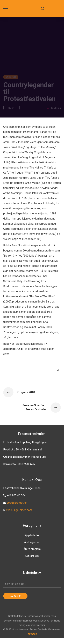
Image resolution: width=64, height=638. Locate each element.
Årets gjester (32, 542)
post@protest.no (17, 502)
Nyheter (11, 77)
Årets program (32, 549)
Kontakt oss (32, 555)
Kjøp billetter (32, 535)
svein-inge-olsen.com (19, 510)
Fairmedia (32, 634)
